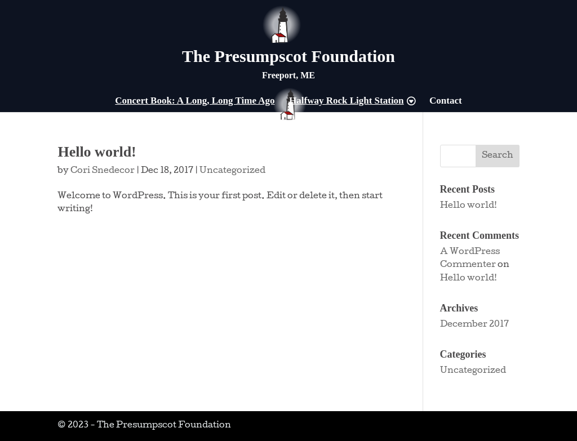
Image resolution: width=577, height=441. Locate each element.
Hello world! (96, 152)
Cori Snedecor (102, 171)
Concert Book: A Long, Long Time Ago (194, 101)
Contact (445, 101)
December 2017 (474, 324)
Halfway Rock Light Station (346, 101)
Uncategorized (232, 171)
